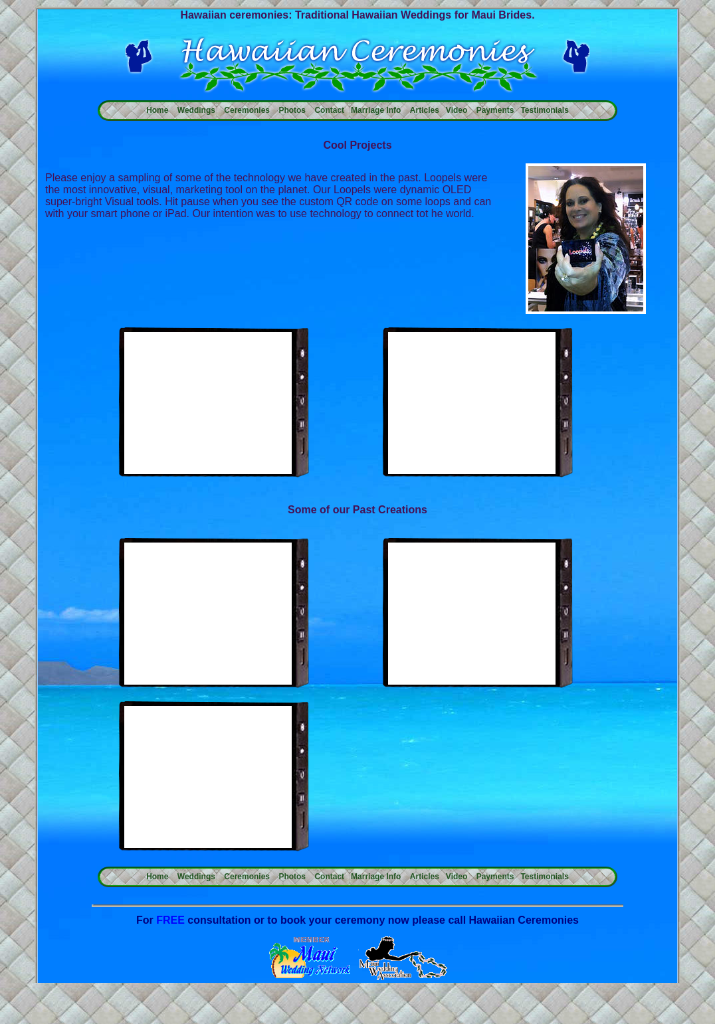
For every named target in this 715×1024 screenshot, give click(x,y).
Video (456, 110)
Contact (329, 110)
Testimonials (544, 110)
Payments (495, 110)
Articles (424, 110)
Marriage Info (376, 110)
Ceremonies (247, 110)
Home (157, 110)
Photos (292, 110)
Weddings (196, 110)
